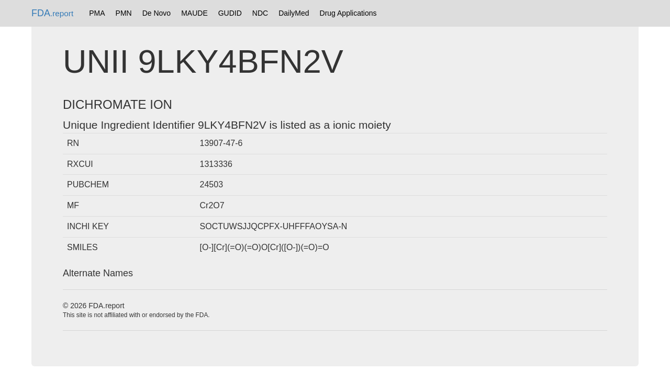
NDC (260, 13)
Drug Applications (348, 13)
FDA (52, 13)
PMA (97, 13)
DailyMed (293, 13)
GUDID (230, 13)
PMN (124, 13)
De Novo (156, 13)
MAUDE (194, 13)
